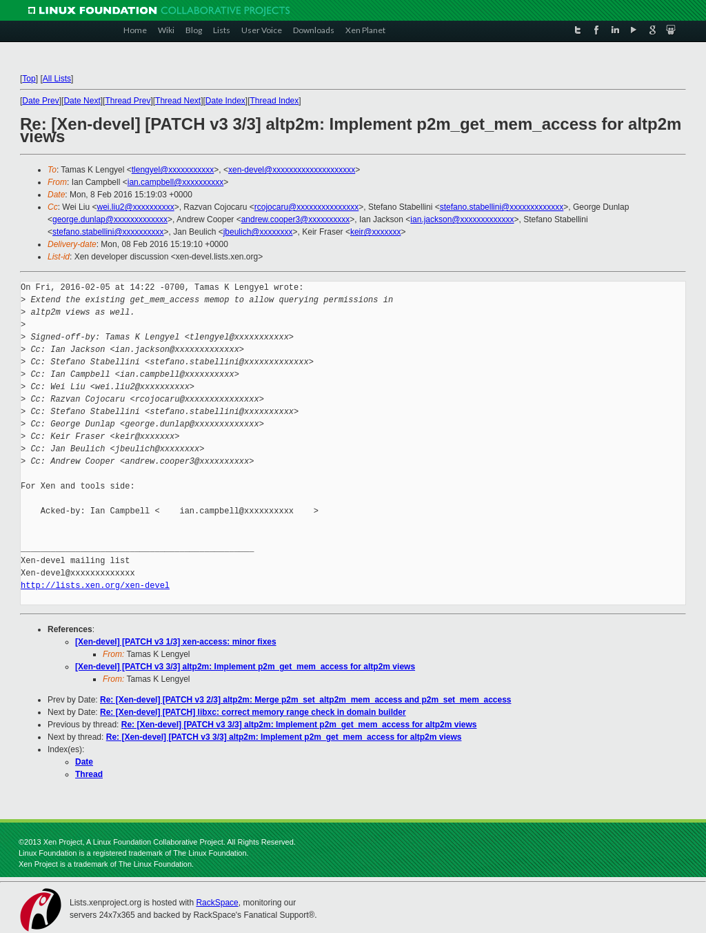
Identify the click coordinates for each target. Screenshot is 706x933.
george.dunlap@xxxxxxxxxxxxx (110, 219)
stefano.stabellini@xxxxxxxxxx (108, 232)
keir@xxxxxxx (375, 232)
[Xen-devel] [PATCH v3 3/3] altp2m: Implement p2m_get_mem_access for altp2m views (245, 666)
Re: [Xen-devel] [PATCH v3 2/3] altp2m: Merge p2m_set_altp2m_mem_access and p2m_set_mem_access (306, 700)
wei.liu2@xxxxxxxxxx (135, 207)
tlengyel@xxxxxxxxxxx (173, 170)
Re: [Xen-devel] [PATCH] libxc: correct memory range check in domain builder (253, 712)
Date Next (81, 101)
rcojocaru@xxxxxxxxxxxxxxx (306, 207)
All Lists (57, 79)
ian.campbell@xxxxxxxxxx (176, 182)
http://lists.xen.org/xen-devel (95, 585)
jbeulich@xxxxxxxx (258, 232)
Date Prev (40, 101)
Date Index (225, 101)
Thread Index (274, 101)
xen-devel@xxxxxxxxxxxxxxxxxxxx (291, 170)
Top (28, 79)
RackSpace (217, 902)
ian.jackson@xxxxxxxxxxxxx (462, 219)
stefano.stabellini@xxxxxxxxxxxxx (502, 207)
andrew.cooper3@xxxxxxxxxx (295, 219)
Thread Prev (127, 101)
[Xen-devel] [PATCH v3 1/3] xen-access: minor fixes (175, 642)
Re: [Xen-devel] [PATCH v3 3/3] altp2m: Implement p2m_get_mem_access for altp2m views (299, 724)
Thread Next (178, 101)
